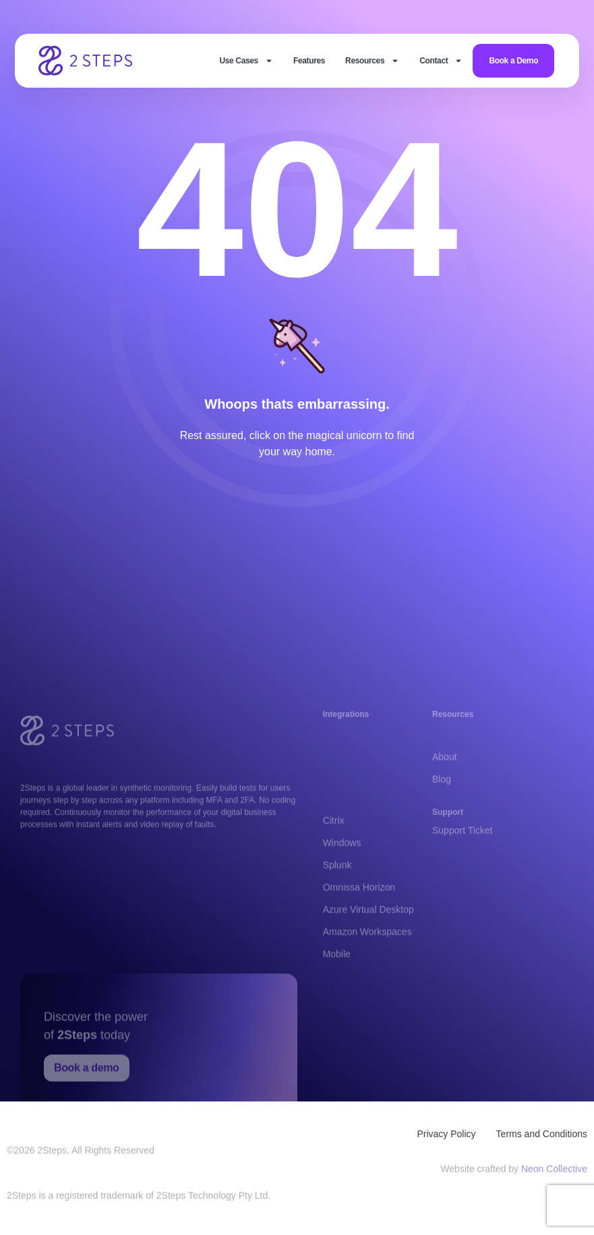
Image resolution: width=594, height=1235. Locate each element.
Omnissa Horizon (359, 924)
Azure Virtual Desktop (368, 947)
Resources (372, 60)
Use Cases (245, 60)
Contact (441, 60)
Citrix (334, 858)
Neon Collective (554, 1171)
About (444, 767)
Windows (342, 880)
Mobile (337, 991)
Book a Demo (513, 60)
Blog (441, 789)
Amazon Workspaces (367, 969)
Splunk (337, 902)
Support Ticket (462, 835)
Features (309, 60)
